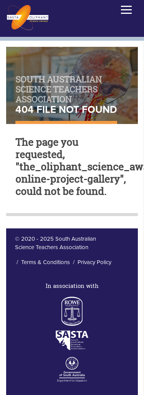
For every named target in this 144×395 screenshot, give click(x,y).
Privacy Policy (94, 262)
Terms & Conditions (45, 262)
